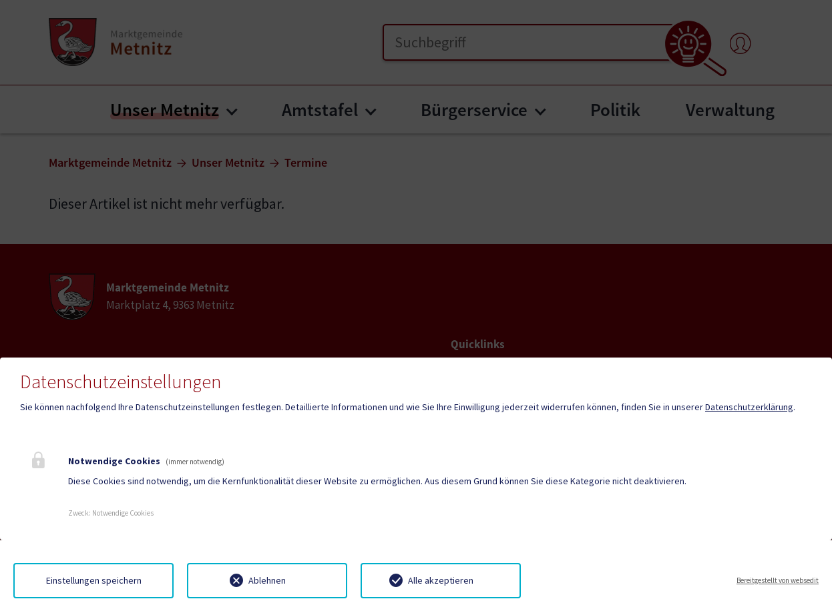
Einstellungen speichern (94, 580)
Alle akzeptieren (440, 580)
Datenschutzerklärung (749, 407)
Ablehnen (267, 580)
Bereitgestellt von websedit (778, 580)
